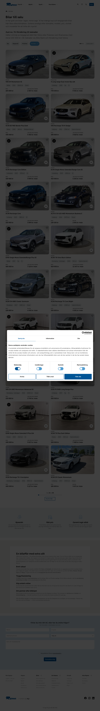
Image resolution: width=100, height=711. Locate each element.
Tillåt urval (50, 376)
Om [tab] (78, 338)
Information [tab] (50, 338)
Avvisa (22, 376)
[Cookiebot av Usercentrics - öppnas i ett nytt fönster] (83, 332)
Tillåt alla (78, 376)
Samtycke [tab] (21, 338)
